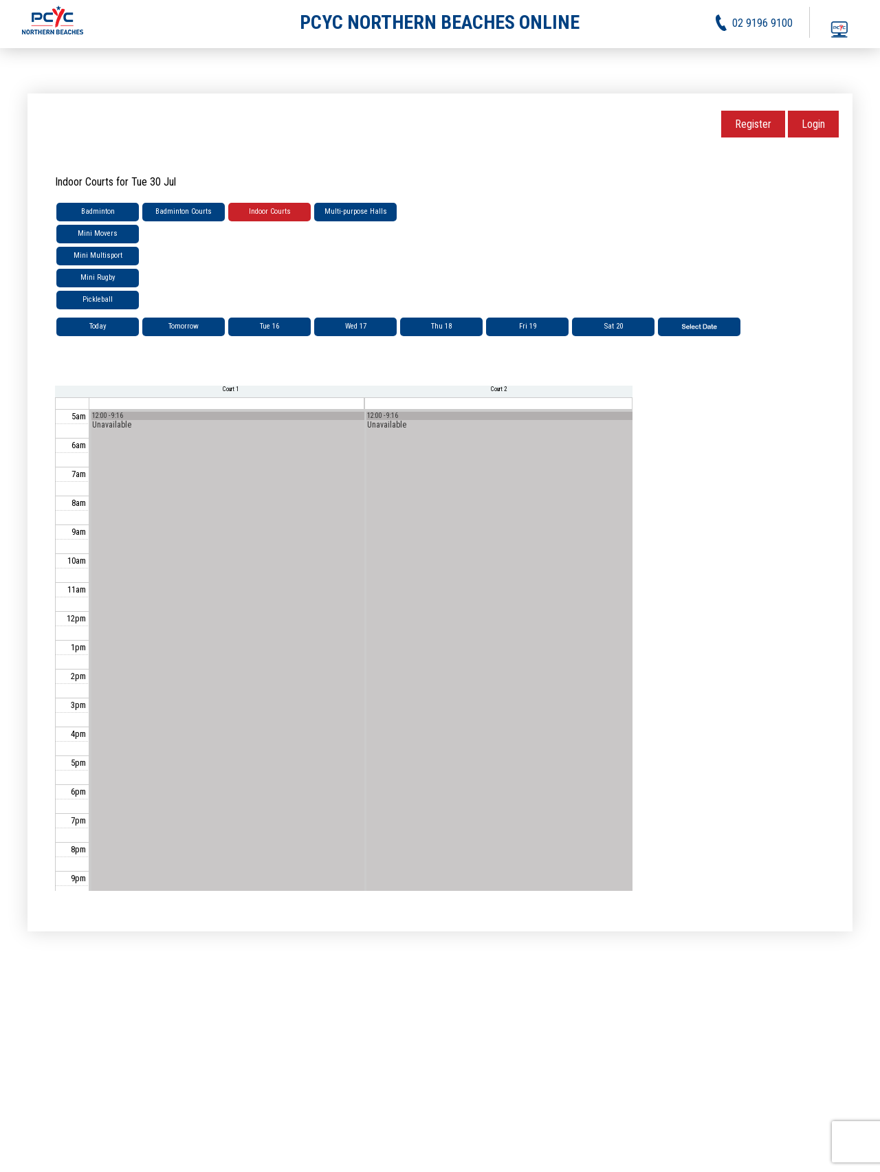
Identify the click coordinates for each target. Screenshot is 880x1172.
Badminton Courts (183, 211)
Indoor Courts (270, 211)
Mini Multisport (98, 255)
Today (98, 326)
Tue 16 (269, 326)
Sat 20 (613, 326)
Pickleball (97, 299)
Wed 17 (355, 326)
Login (813, 124)
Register (753, 124)
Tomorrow (183, 326)
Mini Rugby (98, 277)
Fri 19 (527, 326)
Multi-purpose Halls (355, 211)
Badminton (98, 211)
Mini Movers (98, 233)
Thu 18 (441, 326)
